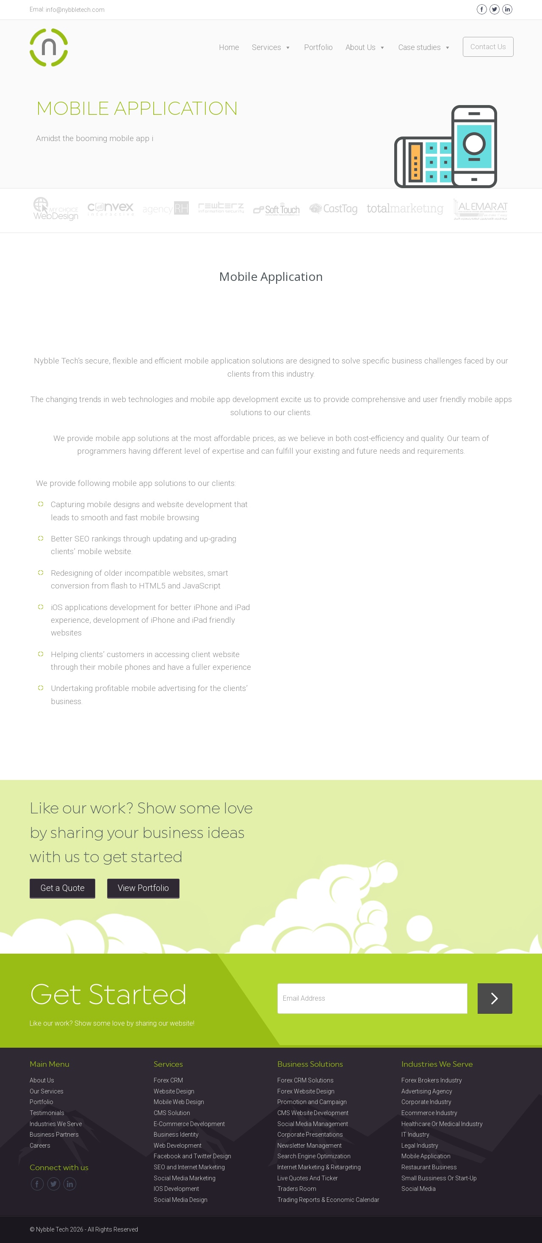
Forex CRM (168, 1080)
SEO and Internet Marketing (189, 1167)
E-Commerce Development (189, 1124)
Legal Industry (419, 1145)
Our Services (47, 1091)
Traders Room (296, 1188)
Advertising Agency (426, 1091)
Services (271, 47)
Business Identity (176, 1134)
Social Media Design (180, 1199)
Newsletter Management (309, 1145)
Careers (40, 1145)
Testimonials (47, 1113)
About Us (366, 47)
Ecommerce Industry (429, 1113)
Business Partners (54, 1134)
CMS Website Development (312, 1113)
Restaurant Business (429, 1167)
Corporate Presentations (310, 1134)
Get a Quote (62, 888)
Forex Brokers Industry (431, 1080)
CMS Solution (172, 1113)
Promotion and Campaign (312, 1102)
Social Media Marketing (185, 1178)
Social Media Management (312, 1124)
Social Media (418, 1188)
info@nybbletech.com (75, 9)
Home (229, 47)
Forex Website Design (306, 1091)
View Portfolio (143, 888)
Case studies (424, 47)
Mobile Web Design (179, 1102)
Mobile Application (426, 1156)
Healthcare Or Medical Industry (442, 1124)
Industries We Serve (56, 1124)
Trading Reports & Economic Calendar (328, 1199)
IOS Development (176, 1188)
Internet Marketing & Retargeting (319, 1167)
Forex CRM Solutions (305, 1080)
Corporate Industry (426, 1102)
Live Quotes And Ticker (307, 1178)
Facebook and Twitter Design (192, 1156)
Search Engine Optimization (314, 1156)
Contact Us (488, 46)
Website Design (174, 1091)
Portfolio (318, 47)
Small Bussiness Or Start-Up (439, 1178)
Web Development (178, 1145)
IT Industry (415, 1134)
